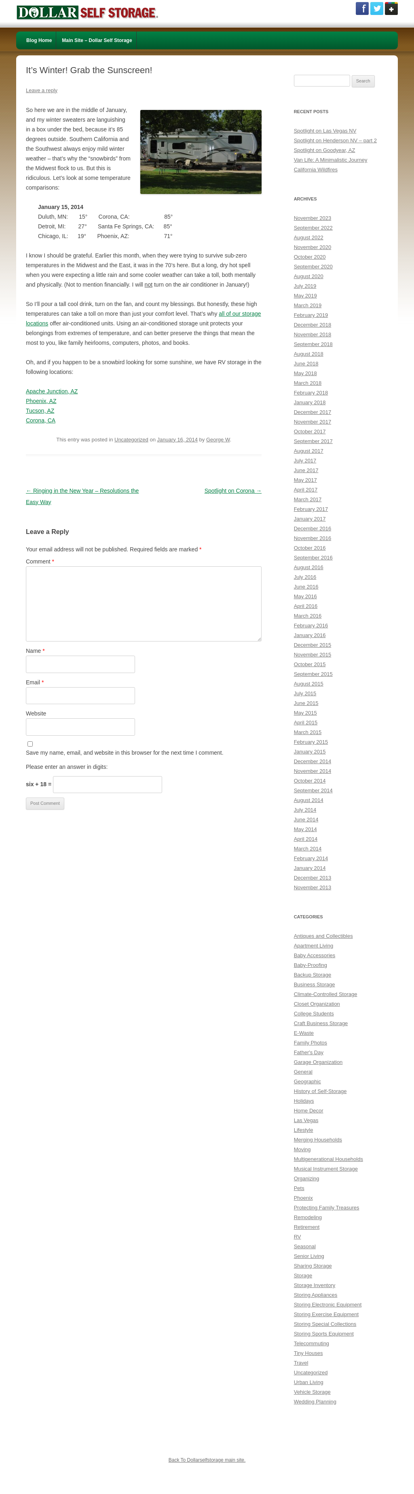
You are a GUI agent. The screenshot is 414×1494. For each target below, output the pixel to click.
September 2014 (313, 790)
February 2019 (311, 315)
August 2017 (308, 451)
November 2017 (313, 422)
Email (35, 682)
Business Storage (314, 984)
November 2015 (313, 655)
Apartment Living (314, 946)
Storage (303, 1275)
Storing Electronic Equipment (328, 1305)
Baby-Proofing (310, 965)
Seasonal (305, 1246)
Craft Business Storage (321, 1023)
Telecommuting (311, 1343)
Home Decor (308, 1111)
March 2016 (308, 616)
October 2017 (310, 431)
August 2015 (308, 684)
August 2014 (308, 800)
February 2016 (311, 625)
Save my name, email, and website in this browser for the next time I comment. (125, 752)
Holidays (304, 1101)
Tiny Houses (308, 1353)
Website (36, 713)
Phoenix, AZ (41, 401)
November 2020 (313, 247)
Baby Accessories (315, 955)
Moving (302, 1149)
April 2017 (306, 490)
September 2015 (313, 674)
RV (297, 1237)
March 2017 (308, 499)
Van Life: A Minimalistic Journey (331, 160)
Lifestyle (303, 1130)
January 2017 (310, 519)
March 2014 (308, 849)
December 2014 (313, 761)
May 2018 (305, 373)
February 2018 (311, 393)
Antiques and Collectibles (323, 936)
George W (218, 440)
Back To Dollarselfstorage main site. (207, 1460)
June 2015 (306, 703)
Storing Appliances (316, 1295)
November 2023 (313, 218)
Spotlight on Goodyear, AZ (324, 150)
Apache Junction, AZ (52, 391)
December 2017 (313, 412)
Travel (301, 1363)
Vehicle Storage (312, 1392)
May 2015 (305, 713)
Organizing (306, 1178)
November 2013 (313, 887)
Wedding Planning (315, 1402)
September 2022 (313, 228)
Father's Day (308, 1052)
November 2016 (313, 538)
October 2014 (310, 781)
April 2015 (306, 723)
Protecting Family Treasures (326, 1208)
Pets (299, 1188)
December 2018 (313, 325)
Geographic (307, 1081)
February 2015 (311, 742)
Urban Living (308, 1382)
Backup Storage (313, 975)
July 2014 (305, 810)
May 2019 (305, 296)
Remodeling (308, 1217)
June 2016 (306, 587)
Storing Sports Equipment (324, 1334)
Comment (40, 561)
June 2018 (306, 364)
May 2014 (305, 829)
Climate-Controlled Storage (325, 994)
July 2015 (305, 693)
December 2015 (313, 645)
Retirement (307, 1227)
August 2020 (308, 276)
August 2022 (308, 237)
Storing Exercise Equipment (326, 1314)
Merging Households (318, 1140)
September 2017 (313, 441)
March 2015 (308, 732)
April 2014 (306, 839)
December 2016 (313, 528)
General (303, 1072)
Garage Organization (318, 1062)
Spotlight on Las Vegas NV (325, 131)
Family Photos (310, 1043)
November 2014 (313, 771)
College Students (314, 1014)
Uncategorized (131, 440)
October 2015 (310, 664)
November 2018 (313, 334)
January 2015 (310, 752)
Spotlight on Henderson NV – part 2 (335, 140)
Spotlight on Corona (233, 490)
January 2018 (310, 402)
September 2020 (313, 267)
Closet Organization (317, 1004)
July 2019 (305, 286)
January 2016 (310, 635)
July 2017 (305, 461)
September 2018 (313, 344)
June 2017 (306, 470)
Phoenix (303, 1198)
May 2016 (305, 596)
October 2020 (310, 257)
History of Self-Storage (320, 1091)
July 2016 (305, 577)
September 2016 (313, 558)
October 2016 (310, 548)
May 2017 (305, 480)
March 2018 (308, 383)
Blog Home (39, 40)
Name (35, 651)
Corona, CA (40, 420)
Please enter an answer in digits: (67, 767)
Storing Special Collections (325, 1324)
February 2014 (311, 858)
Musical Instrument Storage (326, 1169)
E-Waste (304, 1033)
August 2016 (308, 567)
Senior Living (309, 1256)
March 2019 (308, 305)
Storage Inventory (315, 1285)
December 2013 (313, 878)
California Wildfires (316, 170)
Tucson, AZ (40, 410)
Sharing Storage (313, 1266)
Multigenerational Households (328, 1159)
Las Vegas (306, 1120)
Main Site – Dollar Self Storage (97, 40)
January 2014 (310, 868)
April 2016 (306, 606)
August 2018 (308, 354)
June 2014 (306, 820)
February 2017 (311, 509)
